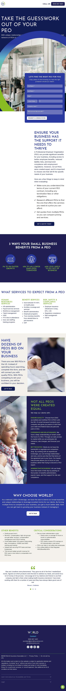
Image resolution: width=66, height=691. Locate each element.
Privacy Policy (33, 656)
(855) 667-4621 (58, 4)
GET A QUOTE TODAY (44, 224)
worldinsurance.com (33, 643)
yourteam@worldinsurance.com (33, 641)
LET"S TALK (8, 389)
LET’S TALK (33, 513)
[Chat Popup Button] (63, 687)
